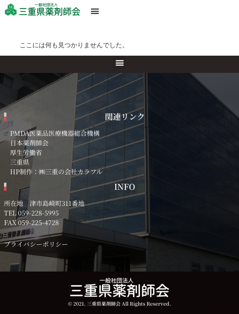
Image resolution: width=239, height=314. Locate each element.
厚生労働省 (23, 152)
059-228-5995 (38, 212)
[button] (94, 10)
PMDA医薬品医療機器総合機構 (52, 133)
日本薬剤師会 (26, 142)
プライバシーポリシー (36, 244)
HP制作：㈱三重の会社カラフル (53, 171)
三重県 (16, 162)
